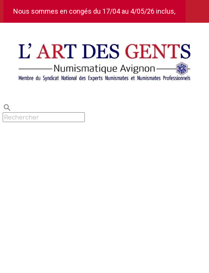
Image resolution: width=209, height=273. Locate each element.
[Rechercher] (44, 117)
